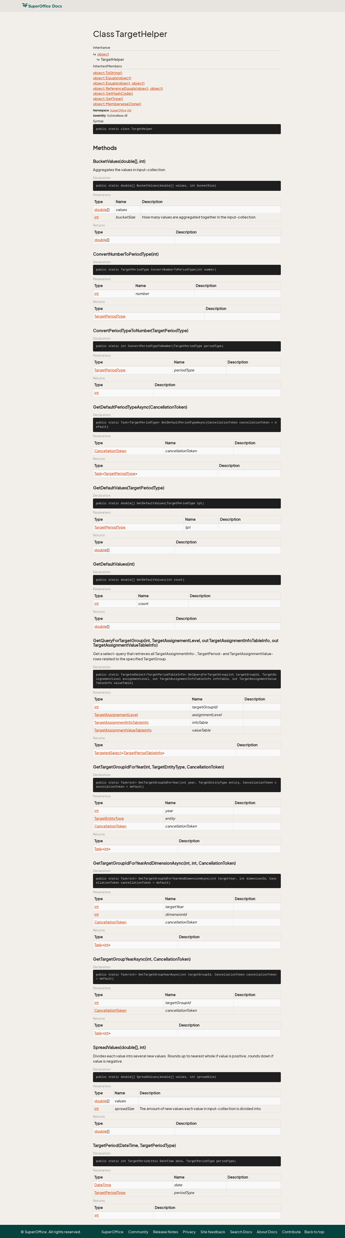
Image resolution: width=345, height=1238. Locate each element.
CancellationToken (110, 451)
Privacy (189, 1232)
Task (98, 473)
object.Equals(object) (112, 78)
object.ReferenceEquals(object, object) (128, 88)
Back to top (314, 1232)
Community (138, 1232)
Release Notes (165, 1232)
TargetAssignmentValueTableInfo (123, 730)
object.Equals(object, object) (118, 83)
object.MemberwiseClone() (117, 104)
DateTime (102, 1185)
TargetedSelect (108, 753)
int (96, 217)
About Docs (267, 1232)
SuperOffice (118, 110)
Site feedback (213, 1232)
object (103, 54)
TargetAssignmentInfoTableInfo (121, 722)
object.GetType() (108, 98)
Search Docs (241, 1232)
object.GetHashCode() (113, 93)
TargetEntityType (109, 818)
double (100, 209)
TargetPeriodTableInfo (143, 753)
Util (129, 110)
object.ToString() (107, 73)
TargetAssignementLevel (116, 714)
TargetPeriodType (109, 316)
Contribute (291, 1232)
